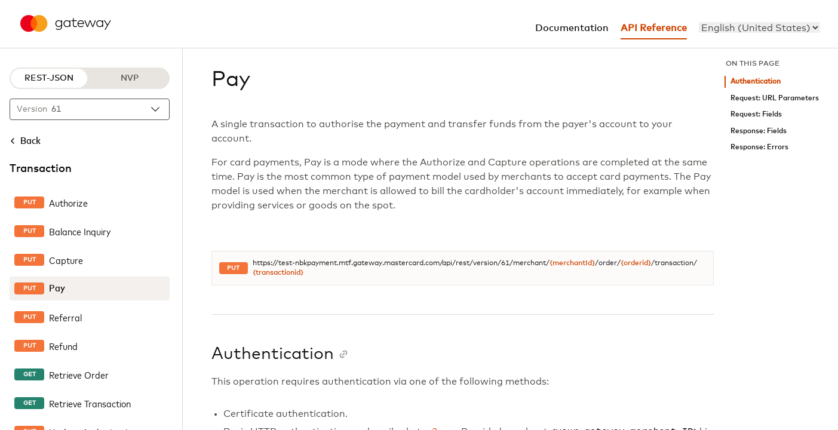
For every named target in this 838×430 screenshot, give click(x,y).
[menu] (759, 27)
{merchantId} (572, 263)
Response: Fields (758, 131)
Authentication (755, 81)
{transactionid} (278, 273)
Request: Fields (756, 114)
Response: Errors (759, 147)
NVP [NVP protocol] (130, 78)
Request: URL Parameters (774, 98)
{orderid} (636, 263)
